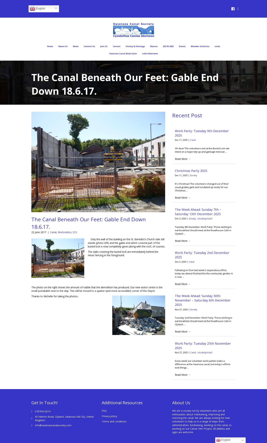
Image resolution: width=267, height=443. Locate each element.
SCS (75, 232)
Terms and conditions (114, 421)
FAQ (104, 410)
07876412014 (42, 411)
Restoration (64, 232)
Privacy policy (109, 416)
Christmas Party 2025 (191, 171)
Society (193, 175)
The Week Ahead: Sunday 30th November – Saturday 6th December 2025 (203, 300)
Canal (53, 232)
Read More (183, 159)
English (37, 9)
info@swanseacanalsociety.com (53, 425)
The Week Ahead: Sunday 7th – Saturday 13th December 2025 (198, 211)
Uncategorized (204, 218)
